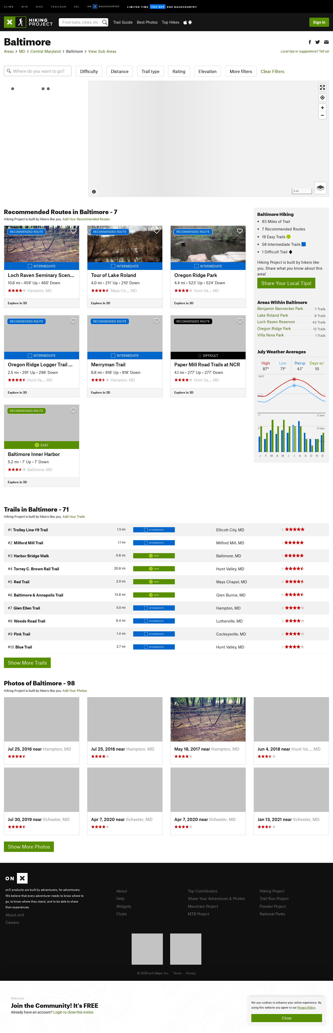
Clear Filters (272, 71)
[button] (310, 41)
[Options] (320, 188)
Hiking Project (272, 891)
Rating (178, 71)
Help (120, 898)
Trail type (150, 71)
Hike (39, 6)
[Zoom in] (322, 107)
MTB (25, 6)
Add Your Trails (73, 516)
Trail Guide (123, 22)
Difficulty (89, 71)
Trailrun (58, 6)
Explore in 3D (17, 303)
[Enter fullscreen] (322, 87)
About (121, 891)
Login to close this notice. (73, 1012)
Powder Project (273, 906)
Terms (177, 973)
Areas (9, 51)
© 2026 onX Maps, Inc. (153, 973)
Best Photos (147, 22)
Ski (77, 6)
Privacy (191, 973)
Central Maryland (45, 51)
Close (287, 1018)
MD (22, 51)
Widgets (123, 906)
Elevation (207, 71)
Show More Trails (27, 663)
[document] (286, 1011)
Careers (12, 922)
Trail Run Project (274, 898)
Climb (9, 6)
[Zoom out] (322, 115)
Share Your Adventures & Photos (216, 898)
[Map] (209, 138)
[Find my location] (322, 97)
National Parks (272, 913)
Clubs (121, 913)
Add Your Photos (74, 690)
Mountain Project (203, 906)
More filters (241, 71)
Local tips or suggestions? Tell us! (305, 51)
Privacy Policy (306, 1007)
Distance (120, 71)
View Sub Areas (102, 51)
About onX (14, 914)
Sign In (319, 22)
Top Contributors (202, 891)
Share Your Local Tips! (286, 283)
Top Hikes (170, 22)
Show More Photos (29, 847)
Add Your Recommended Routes (86, 219)
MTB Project (198, 913)
